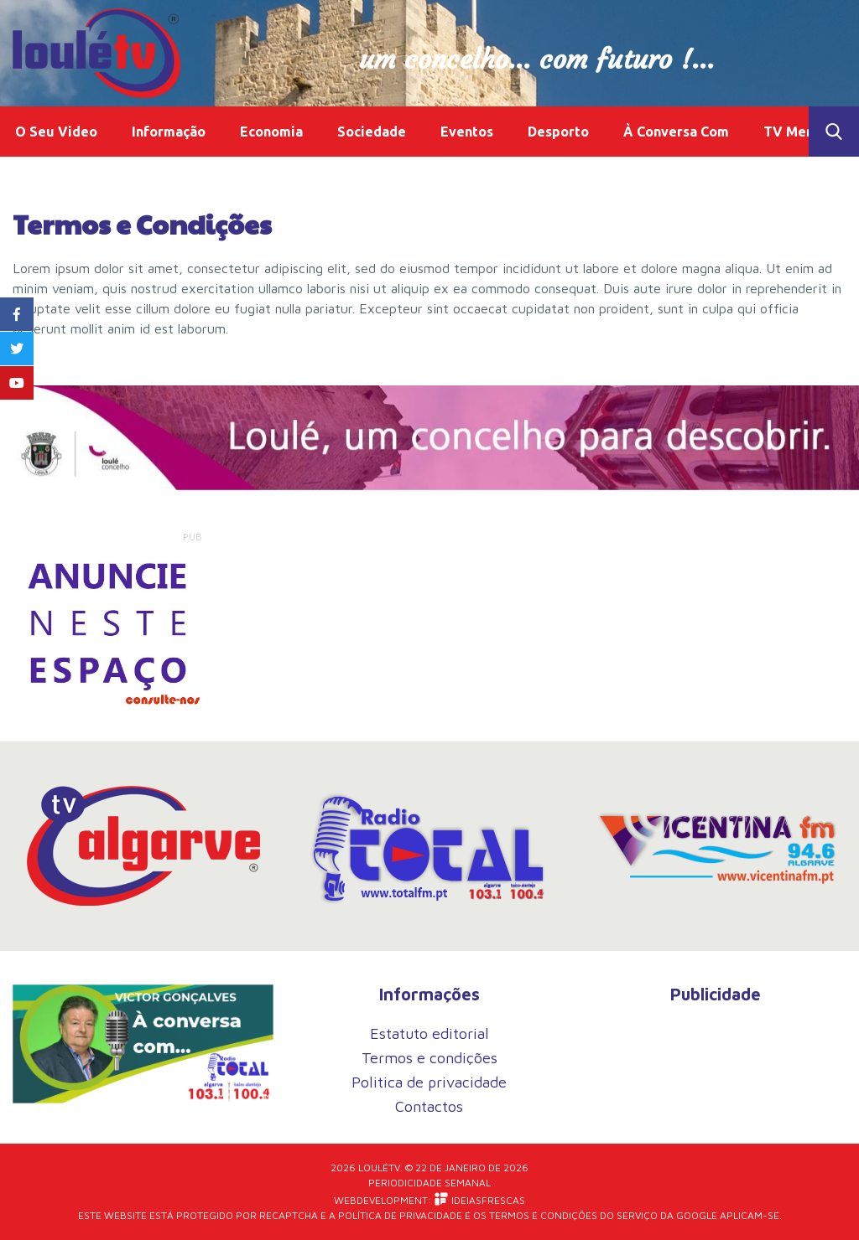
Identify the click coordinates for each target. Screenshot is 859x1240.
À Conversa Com (676, 131)
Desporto (558, 131)
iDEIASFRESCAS (480, 1199)
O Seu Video (56, 131)
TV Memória (803, 131)
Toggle (834, 131)
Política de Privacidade (400, 1215)
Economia (271, 131)
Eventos (466, 131)
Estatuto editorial (429, 1033)
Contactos (429, 1106)
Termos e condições (429, 1058)
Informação (169, 131)
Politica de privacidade (429, 1082)
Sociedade (371, 131)
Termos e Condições (543, 1215)
